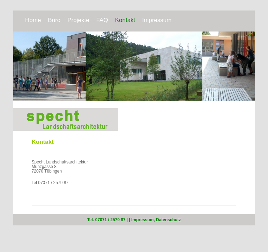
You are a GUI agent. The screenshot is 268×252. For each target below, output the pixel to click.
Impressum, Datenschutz (156, 219)
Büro (54, 20)
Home (33, 20)
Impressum (156, 20)
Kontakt (125, 20)
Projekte (78, 20)
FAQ (102, 20)
